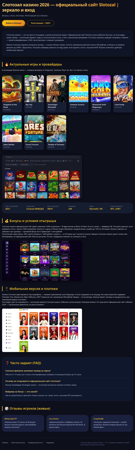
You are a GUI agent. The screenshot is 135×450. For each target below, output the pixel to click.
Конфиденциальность (35, 443)
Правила (5, 443)
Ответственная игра (18, 443)
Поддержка (50, 443)
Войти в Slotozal (13, 23)
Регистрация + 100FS (40, 23)
